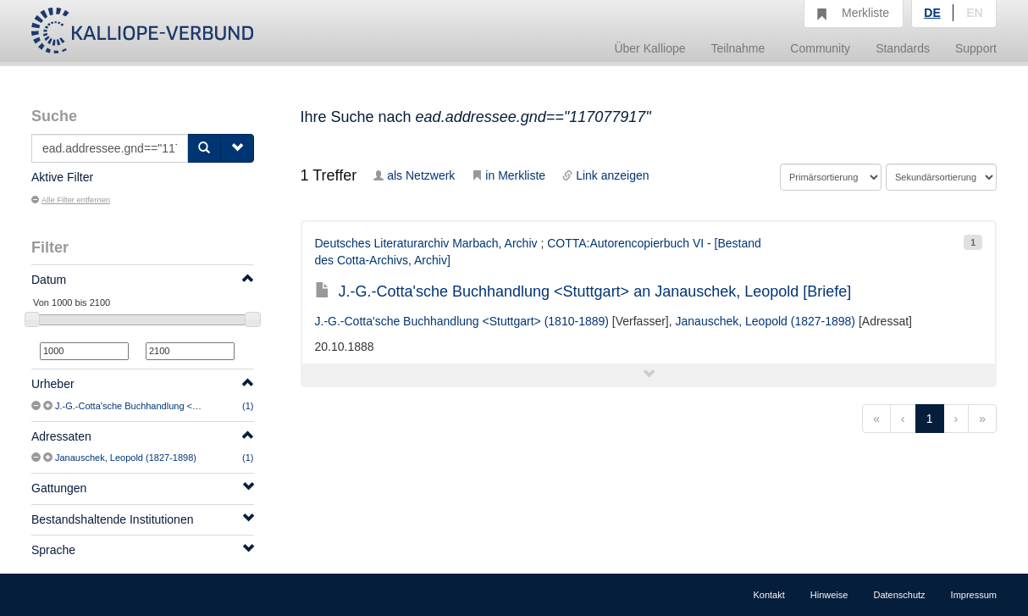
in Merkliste (508, 175)
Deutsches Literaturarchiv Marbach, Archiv (426, 243)
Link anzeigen (605, 175)
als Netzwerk (414, 175)
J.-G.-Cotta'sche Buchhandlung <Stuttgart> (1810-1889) (170, 406)
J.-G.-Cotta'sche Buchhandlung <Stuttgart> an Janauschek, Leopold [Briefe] (583, 291)
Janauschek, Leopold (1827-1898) (125, 457)
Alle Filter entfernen (70, 200)
